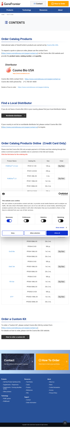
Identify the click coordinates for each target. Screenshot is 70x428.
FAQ (27, 392)
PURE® (6, 401)
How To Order (10, 14)
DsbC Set (12, 266)
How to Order (58, 3)
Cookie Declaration (54, 387)
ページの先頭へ (65, 423)
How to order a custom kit (15, 337)
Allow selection (35, 233)
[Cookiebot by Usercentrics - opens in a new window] (60, 194)
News (50, 384)
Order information (31, 402)
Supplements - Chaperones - (11, 384)
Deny (12, 233)
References (29, 389)
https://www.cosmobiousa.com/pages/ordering (33, 87)
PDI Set (11, 281)
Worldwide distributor (14, 115)
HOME (2, 14)
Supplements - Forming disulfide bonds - (12, 387)
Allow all (57, 233)
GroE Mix (12, 251)
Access (51, 389)
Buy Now (61, 166)
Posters (28, 387)
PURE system (7, 398)
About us (51, 381)
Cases (28, 384)
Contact (39, 4)
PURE (12, 166)
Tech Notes (29, 381)
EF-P (11, 296)
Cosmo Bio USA (52, 45)
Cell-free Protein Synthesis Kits (12, 381)
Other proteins (7, 391)
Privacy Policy (53, 392)
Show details (60, 227)
